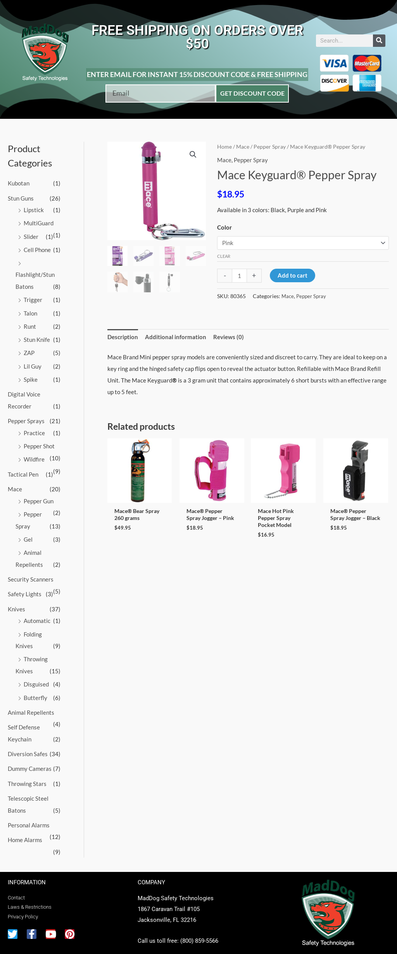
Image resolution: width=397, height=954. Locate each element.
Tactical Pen (23, 469)
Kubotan (18, 183)
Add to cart (292, 274)
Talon (30, 310)
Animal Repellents (31, 703)
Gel (28, 533)
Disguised (36, 676)
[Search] (379, 40)
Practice (34, 429)
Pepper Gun (39, 495)
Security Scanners (31, 573)
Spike (31, 376)
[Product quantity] (239, 275)
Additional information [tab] (175, 336)
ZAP (29, 350)
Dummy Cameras (30, 759)
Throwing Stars (27, 773)
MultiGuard (39, 222)
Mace (15, 484)
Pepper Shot (39, 441)
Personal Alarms (29, 814)
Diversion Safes (28, 744)
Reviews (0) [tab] (228, 336)
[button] (193, 154)
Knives (16, 602)
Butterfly (35, 689)
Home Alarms (25, 829)
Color (224, 227)
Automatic (37, 613)
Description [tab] (122, 336)
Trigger (33, 298)
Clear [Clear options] (223, 255)
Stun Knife (37, 337)
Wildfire (34, 454)
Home (224, 146)
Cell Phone (37, 248)
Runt (30, 324)
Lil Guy (32, 363)
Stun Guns (21, 197)
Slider (31, 235)
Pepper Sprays (26, 417)
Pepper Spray (270, 146)
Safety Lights (24, 587)
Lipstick (34, 209)
